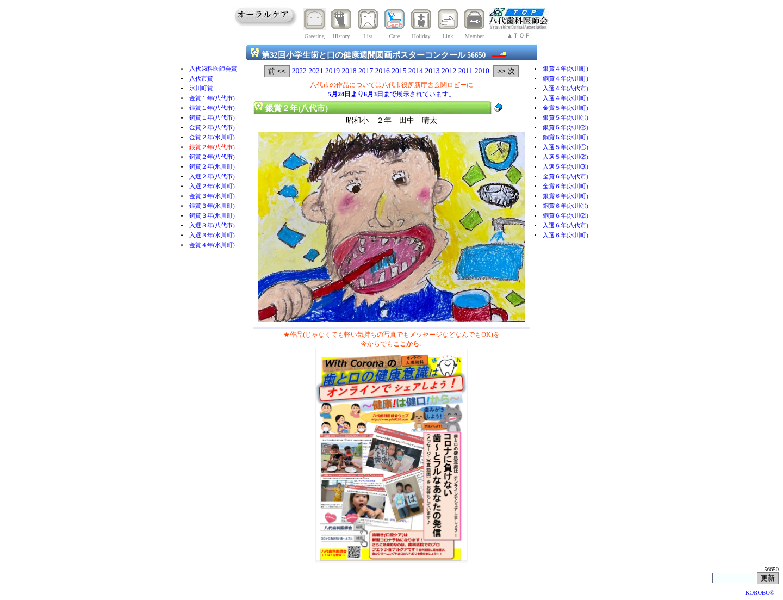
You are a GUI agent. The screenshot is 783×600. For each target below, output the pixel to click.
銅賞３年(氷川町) (212, 216)
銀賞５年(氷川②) (565, 128)
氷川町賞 (201, 88)
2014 (415, 71)
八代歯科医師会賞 (213, 69)
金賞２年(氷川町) (212, 137)
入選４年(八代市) (565, 88)
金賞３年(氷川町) (212, 196)
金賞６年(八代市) (565, 177)
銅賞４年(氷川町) (565, 79)
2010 (482, 71)
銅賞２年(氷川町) (212, 167)
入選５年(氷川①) (565, 147)
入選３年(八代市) (212, 225)
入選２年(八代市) (212, 177)
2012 (449, 71)
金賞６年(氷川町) (565, 186)
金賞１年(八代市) (212, 98)
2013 (432, 71)
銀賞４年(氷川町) (565, 69)
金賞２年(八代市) (212, 128)
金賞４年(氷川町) (212, 245)
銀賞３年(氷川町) (212, 206)
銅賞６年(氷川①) (565, 206)
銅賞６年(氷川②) (565, 216)
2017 (365, 71)
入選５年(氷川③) (565, 167)
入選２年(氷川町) (212, 186)
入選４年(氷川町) (565, 98)
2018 (348, 71)
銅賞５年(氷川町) (565, 137)
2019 (332, 71)
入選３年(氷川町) (212, 235)
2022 (299, 71)
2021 (315, 71)
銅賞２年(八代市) (212, 157)
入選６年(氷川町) (565, 235)
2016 (382, 71)
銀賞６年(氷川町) (565, 196)
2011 (465, 71)
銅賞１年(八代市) (212, 118)
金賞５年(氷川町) (565, 108)
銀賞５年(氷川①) (565, 118)
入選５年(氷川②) (565, 157)
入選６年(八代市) (565, 225)
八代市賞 (201, 79)
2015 (398, 71)
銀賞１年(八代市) (212, 108)
